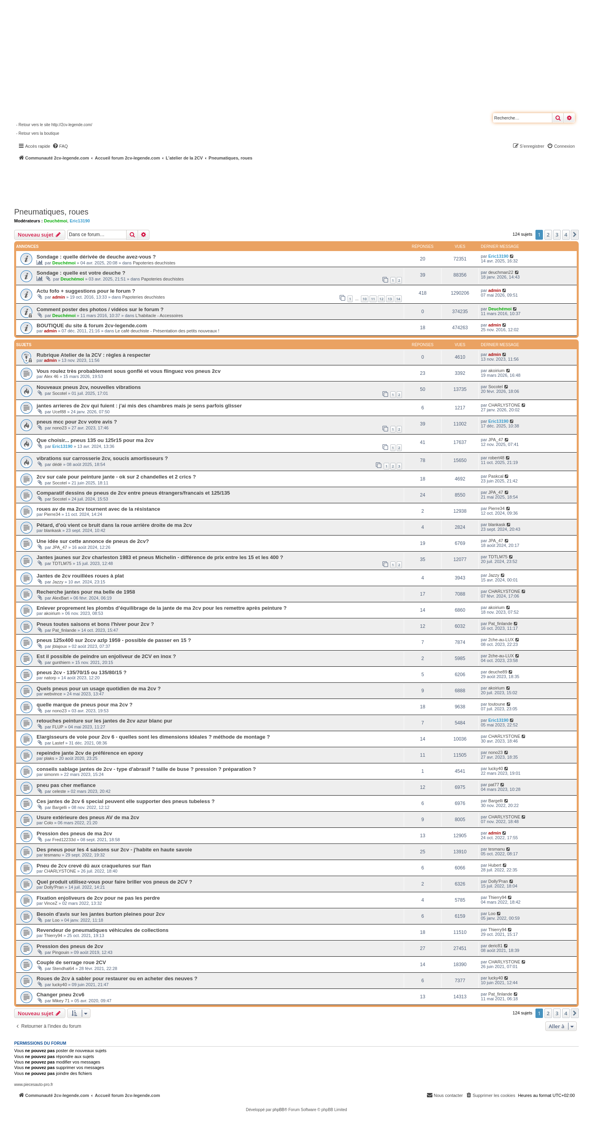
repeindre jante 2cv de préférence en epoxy (90, 753)
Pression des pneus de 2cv (70, 946)
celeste (59, 791)
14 (398, 298)
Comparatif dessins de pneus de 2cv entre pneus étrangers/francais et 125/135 (133, 493)
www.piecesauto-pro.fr (33, 1084)
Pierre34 (52, 514)
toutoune (496, 704)
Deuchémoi (55, 220)
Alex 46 (51, 376)
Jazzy (57, 582)
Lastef (58, 743)
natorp (50, 677)
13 (390, 298)
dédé (57, 464)
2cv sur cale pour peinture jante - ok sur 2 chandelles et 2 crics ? (116, 477)
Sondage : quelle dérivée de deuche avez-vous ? (96, 257)
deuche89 (497, 671)
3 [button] (557, 234)
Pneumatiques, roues (51, 211)
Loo (55, 920)
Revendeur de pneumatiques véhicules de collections (103, 930)
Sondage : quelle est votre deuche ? (81, 273)
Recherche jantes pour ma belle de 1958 (86, 592)
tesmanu (52, 855)
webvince (53, 693)
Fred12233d (63, 839)
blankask (52, 530)
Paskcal (496, 476)
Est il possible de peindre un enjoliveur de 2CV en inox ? (106, 656)
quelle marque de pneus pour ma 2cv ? (84, 705)
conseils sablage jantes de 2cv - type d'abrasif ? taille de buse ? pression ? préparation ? (146, 769)
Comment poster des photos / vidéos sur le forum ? (100, 309)
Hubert (494, 865)
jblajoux (59, 646)
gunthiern (61, 662)
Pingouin (60, 952)
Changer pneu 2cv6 (61, 995)
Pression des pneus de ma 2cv (74, 833)
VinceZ (50, 903)
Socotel (59, 393)
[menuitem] (60, 146)
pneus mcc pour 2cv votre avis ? (77, 422)
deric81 (495, 945)
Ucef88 (59, 411)
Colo (48, 822)
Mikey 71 (61, 1000)
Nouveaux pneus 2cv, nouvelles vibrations (89, 387)
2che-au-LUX (501, 639)
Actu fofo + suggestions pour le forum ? (86, 291)
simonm (51, 774)
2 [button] (548, 234)
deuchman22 (500, 272)
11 (373, 298)
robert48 (496, 457)
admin (58, 297)
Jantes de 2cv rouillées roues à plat (80, 576)
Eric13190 (80, 220)
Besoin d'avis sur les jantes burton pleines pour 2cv (101, 914)
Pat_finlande (64, 630)
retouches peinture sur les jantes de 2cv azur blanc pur (104, 721)
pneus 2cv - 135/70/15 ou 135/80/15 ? (82, 672)
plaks (49, 758)
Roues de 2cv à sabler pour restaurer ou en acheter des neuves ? (117, 978)
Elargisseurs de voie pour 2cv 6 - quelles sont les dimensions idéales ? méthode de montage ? (153, 737)
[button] (575, 234)
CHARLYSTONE (504, 405)
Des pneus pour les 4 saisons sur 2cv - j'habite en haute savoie (114, 850)
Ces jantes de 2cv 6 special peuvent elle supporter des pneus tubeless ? (126, 801)
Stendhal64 (63, 968)
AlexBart (60, 598)
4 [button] (566, 234)
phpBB (278, 1110)
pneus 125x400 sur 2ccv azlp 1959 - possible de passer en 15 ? (114, 640)
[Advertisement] (210, 182)
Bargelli (59, 807)
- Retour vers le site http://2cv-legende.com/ (54, 125)
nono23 (59, 427)
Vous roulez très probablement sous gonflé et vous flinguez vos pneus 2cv (129, 371)
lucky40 (495, 768)
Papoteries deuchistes (154, 262)
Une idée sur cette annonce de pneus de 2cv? (93, 541)
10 (364, 298)
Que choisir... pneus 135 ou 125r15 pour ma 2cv (95, 440)
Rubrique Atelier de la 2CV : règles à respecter (94, 355)
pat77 (493, 784)
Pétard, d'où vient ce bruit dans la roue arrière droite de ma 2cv (114, 525)
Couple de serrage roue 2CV (71, 962)
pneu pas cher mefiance (66, 785)
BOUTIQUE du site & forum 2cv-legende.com (92, 325)
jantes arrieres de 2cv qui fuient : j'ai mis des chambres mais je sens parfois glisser (139, 406)
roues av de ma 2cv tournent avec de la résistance (98, 509)
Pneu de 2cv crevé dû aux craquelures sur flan (94, 866)
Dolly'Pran (54, 887)
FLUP (57, 726)
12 (381, 298)
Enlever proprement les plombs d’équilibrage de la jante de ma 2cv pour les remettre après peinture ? (162, 608)
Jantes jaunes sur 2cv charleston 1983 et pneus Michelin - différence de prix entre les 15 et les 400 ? (160, 557)
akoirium (496, 370)
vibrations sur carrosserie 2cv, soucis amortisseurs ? (102, 458)
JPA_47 (495, 439)
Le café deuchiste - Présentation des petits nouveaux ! (167, 330)
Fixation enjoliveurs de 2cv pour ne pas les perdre (98, 898)
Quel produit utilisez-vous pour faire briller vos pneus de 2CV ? (114, 882)
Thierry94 (497, 897)
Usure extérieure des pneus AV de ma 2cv (88, 817)
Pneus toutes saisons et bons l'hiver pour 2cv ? (95, 624)
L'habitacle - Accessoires (159, 315)
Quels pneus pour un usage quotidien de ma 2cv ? (99, 688)
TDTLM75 (62, 563)
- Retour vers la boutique (37, 133)
